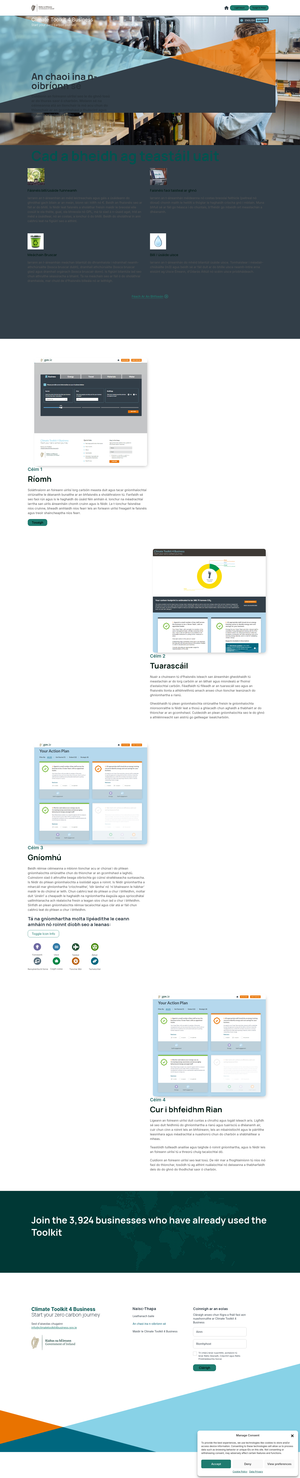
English (250, 23)
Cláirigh (204, 1374)
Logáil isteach (230, 10)
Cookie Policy (240, 1471)
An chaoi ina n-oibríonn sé (149, 1329)
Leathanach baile (143, 1321)
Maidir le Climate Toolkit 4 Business (155, 1337)
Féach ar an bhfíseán (150, 300)
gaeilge (262, 23)
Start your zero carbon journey (62, 26)
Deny (247, 1464)
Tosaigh (37, 528)
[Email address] (220, 1349)
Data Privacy (256, 1471)
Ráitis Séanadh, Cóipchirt (216, 1361)
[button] (292, 1435)
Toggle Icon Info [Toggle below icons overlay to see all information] (43, 940)
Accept (216, 1464)
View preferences (279, 1464)
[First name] (220, 1337)
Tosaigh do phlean (256, 10)
